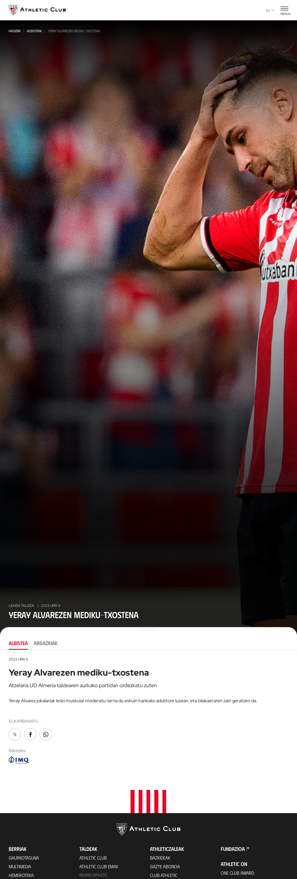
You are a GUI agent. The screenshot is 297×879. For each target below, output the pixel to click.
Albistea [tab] (18, 643)
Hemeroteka (21, 875)
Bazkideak (160, 857)
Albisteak (34, 31)
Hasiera (15, 31)
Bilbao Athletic (93, 874)
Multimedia (20, 866)
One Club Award (237, 873)
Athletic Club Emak (98, 866)
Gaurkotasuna (24, 857)
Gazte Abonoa (165, 866)
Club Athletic (163, 875)
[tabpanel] (148, 711)
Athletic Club (93, 857)
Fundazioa (233, 849)
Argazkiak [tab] (45, 643)
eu (270, 10)
